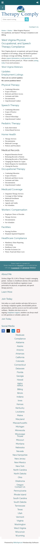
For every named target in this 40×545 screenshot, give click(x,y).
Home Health (9, 134)
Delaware (20, 368)
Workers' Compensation (14, 209)
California (20, 357)
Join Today (6, 319)
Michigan (20, 426)
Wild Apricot (17, 542)
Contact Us (33, 27)
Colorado (20, 361)
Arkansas (20, 353)
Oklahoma (20, 481)
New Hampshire (20, 455)
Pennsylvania (20, 491)
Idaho (20, 383)
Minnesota (20, 430)
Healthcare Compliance (14, 238)
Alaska (20, 346)
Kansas (20, 404)
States (10, 30)
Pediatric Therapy (11, 123)
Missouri (20, 440)
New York (20, 466)
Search (27, 19)
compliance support (13, 312)
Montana (20, 444)
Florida (20, 372)
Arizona (20, 350)
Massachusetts (20, 423)
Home (4, 30)
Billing (20, 389)
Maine (20, 415)
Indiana (20, 397)
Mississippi (20, 434)
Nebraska (20, 447)
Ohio (20, 477)
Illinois (20, 393)
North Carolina (20, 470)
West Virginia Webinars (12, 67)
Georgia (20, 376)
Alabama (20, 342)
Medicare (20, 335)
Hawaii (20, 380)
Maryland (20, 419)
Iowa (20, 400)
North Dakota (20, 473)
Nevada (20, 451)
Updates (6, 71)
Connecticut (20, 365)
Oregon (20, 485)
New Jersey (20, 458)
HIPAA (20, 385)
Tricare (20, 436)
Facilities (6, 227)
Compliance (20, 338)
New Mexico (20, 462)
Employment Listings (12, 74)
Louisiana (20, 411)
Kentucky (20, 408)
